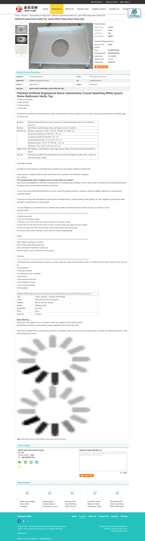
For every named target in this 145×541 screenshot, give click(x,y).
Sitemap (124, 516)
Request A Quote (112, 2)
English (126, 2)
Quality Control (99, 9)
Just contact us (45, 539)
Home (45, 9)
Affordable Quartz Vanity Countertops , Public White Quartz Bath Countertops (117, 505)
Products (56, 9)
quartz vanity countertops (58, 439)
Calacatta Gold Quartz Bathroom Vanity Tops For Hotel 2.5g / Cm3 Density (71, 506)
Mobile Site (22, 533)
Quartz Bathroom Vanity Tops (40, 15)
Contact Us (114, 9)
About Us (69, 9)
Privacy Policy (22, 526)
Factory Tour (83, 9)
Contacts (114, 516)
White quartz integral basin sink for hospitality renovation (27, 505)
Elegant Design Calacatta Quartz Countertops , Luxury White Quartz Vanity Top (50, 506)
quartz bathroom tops (42, 439)
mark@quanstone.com (119, 531)
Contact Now (102, 67)
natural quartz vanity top (27, 439)
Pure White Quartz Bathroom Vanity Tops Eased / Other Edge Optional (94, 505)
